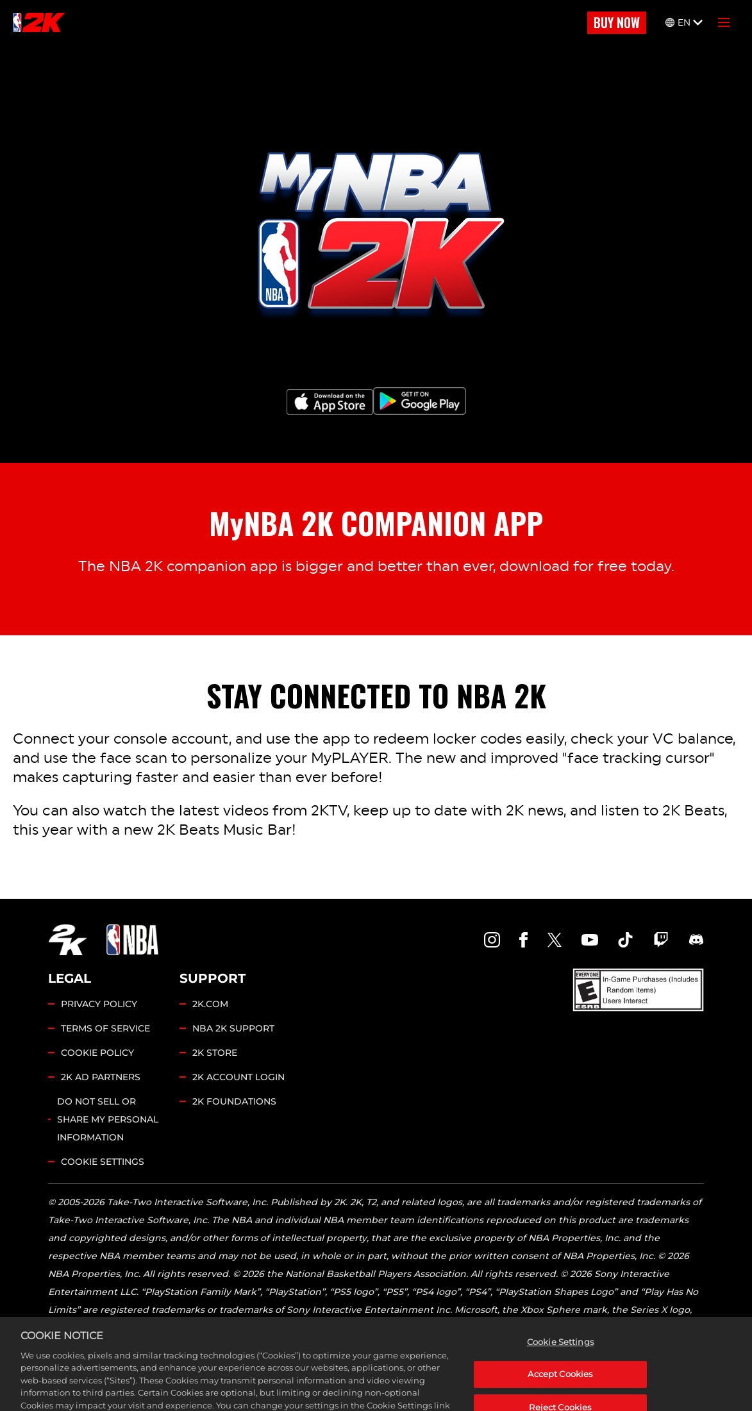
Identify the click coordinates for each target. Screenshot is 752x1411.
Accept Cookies (560, 1391)
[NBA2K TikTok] (625, 940)
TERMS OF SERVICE (105, 1028)
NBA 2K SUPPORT (233, 1028)
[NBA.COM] (132, 939)
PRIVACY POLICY (99, 1004)
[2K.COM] (67, 939)
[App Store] (330, 402)
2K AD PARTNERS (100, 1077)
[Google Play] (419, 401)
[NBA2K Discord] (696, 940)
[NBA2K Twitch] (661, 940)
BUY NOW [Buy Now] (617, 22)
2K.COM (210, 1004)
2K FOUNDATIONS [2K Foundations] (234, 1101)
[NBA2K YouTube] (589, 940)
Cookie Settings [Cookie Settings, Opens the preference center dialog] (560, 1358)
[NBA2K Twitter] (554, 940)
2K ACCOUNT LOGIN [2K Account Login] (238, 1077)
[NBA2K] (39, 22)
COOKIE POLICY (97, 1052)
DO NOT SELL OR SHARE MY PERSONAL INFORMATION (107, 1119)
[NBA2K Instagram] (492, 940)
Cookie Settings (102, 1161)
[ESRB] (638, 990)
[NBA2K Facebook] (523, 940)
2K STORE (214, 1052)
